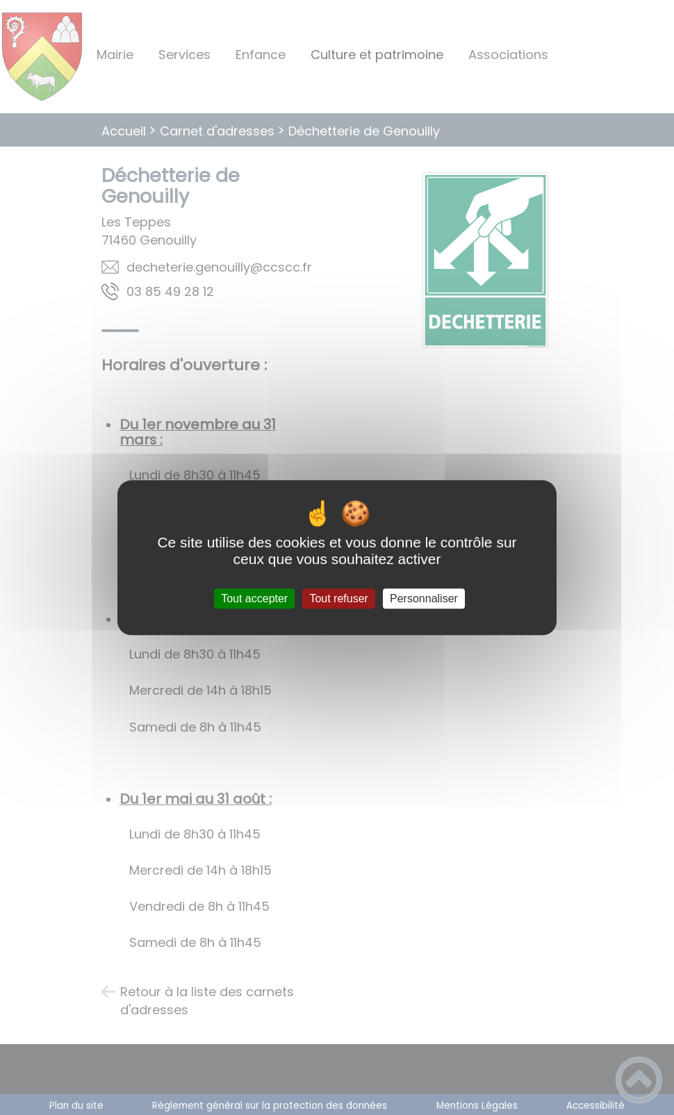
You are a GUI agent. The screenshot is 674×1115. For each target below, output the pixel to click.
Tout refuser (338, 598)
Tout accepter (254, 598)
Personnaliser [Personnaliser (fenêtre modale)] (424, 598)
